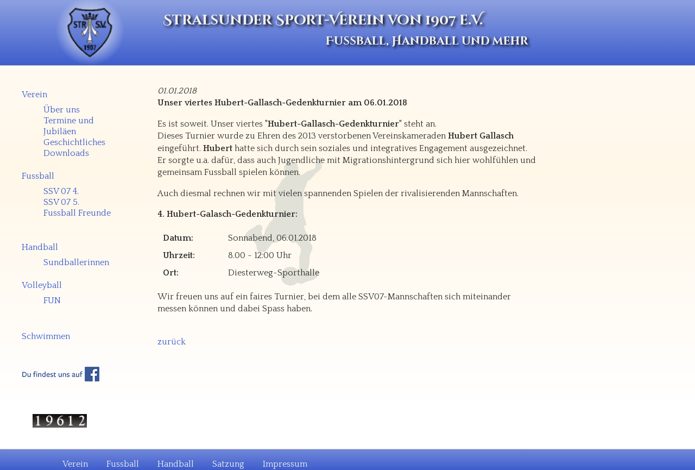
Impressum (285, 464)
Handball (40, 247)
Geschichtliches (74, 142)
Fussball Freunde (77, 213)
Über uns (61, 110)
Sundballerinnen (76, 262)
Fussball (38, 176)
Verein (34, 94)
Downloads (66, 153)
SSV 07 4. (61, 191)
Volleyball (42, 285)
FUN (52, 300)
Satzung (228, 464)
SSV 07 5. (61, 202)
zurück (171, 342)
